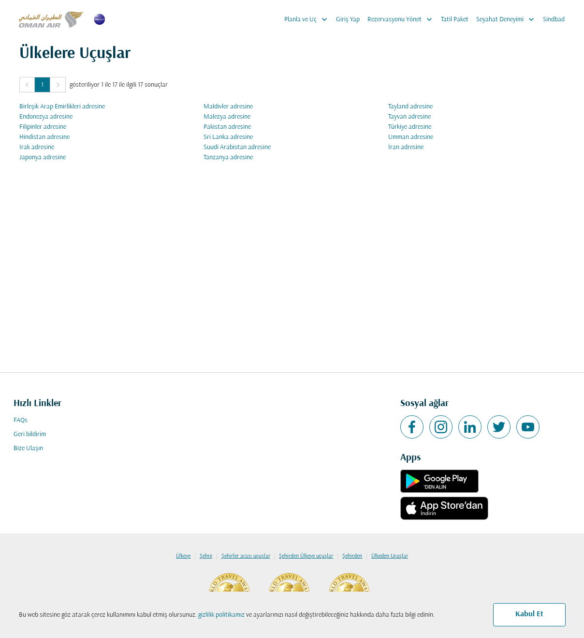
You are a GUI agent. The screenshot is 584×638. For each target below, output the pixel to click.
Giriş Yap (348, 19)
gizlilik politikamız (221, 615)
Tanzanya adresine (228, 157)
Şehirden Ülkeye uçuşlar (306, 556)
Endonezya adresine (46, 117)
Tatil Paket (454, 19)
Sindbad (554, 19)
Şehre (206, 556)
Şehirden (352, 556)
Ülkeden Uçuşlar (389, 556)
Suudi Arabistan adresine (237, 147)
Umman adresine (410, 137)
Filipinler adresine (42, 127)
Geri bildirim (30, 434)
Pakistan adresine (227, 127)
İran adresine (405, 147)
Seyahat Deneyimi (507, 19)
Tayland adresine (410, 106)
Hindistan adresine (44, 137)
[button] (27, 84)
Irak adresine (36, 147)
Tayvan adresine (409, 117)
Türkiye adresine (409, 127)
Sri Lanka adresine (228, 137)
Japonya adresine (42, 157)
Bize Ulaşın (28, 448)
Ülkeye (183, 556)
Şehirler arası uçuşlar (245, 556)
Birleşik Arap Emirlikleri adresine (62, 106)
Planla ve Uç (308, 19)
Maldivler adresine (228, 106)
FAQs (21, 420)
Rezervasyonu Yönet (402, 19)
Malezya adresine (227, 117)
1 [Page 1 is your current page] (42, 85)
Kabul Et (529, 614)
